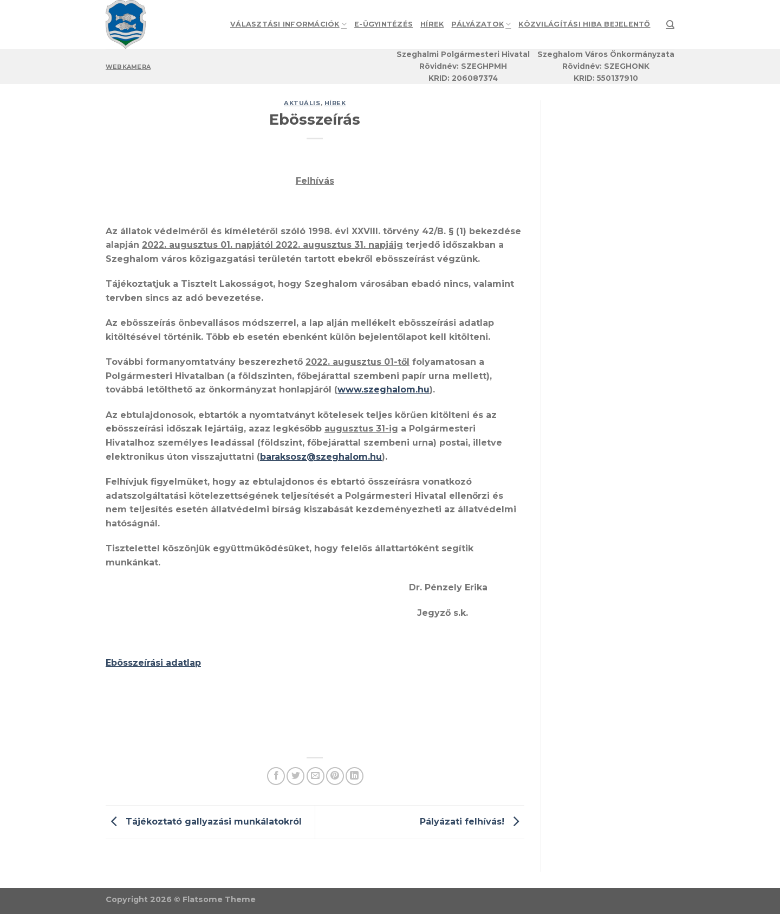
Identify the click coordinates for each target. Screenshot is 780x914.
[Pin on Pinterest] (335, 776)
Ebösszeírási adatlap (153, 663)
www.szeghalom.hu (383, 389)
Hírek (432, 24)
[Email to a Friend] (315, 776)
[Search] (670, 24)
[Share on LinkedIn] (354, 776)
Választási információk (288, 24)
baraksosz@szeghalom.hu (321, 457)
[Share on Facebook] (276, 776)
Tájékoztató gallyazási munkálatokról (204, 821)
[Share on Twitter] (295, 776)
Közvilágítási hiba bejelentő (584, 24)
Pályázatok (481, 24)
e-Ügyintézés (383, 24)
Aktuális (302, 103)
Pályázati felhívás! (472, 821)
